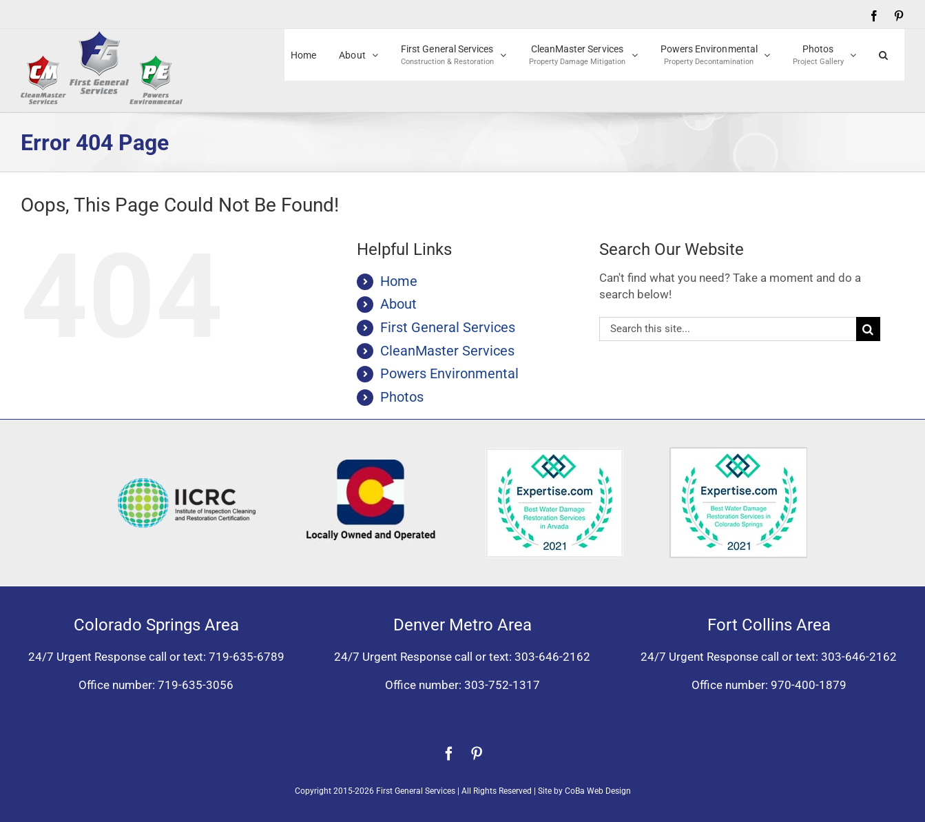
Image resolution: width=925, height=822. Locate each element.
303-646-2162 (552, 657)
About (398, 304)
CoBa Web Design (598, 791)
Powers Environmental (449, 373)
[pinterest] (477, 754)
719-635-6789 (246, 657)
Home (398, 281)
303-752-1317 (502, 685)
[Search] (868, 329)
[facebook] (449, 754)
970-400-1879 (808, 685)
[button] (883, 55)
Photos (402, 397)
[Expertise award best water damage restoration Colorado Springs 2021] (738, 453)
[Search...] (727, 329)
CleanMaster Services (447, 350)
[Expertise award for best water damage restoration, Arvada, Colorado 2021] (554, 453)
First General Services (447, 327)
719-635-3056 (195, 685)
